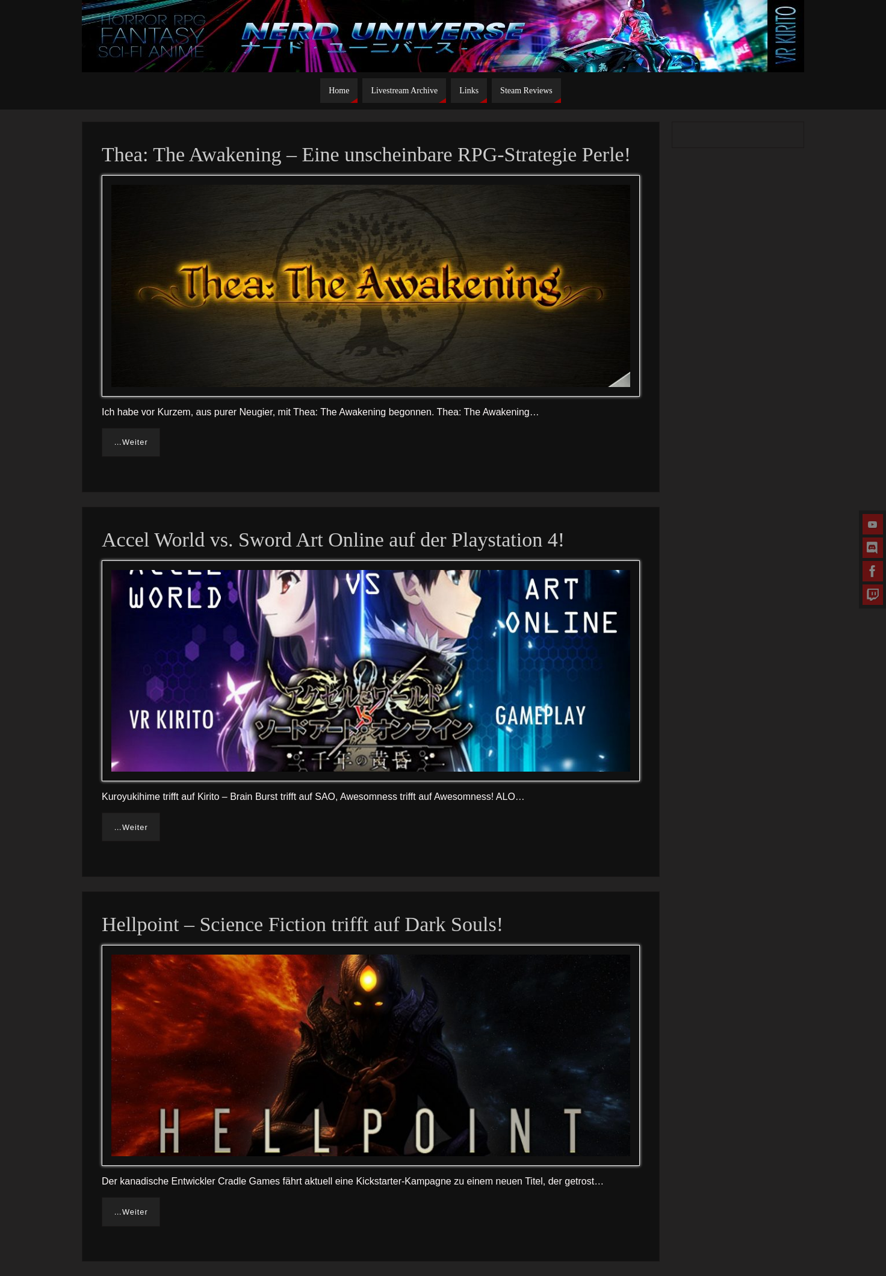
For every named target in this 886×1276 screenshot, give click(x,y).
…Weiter (131, 442)
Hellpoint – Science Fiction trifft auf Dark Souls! (302, 924)
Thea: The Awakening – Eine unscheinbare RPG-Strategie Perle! (366, 154)
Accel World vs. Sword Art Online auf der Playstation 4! (333, 539)
